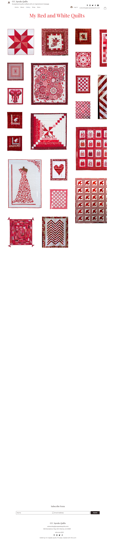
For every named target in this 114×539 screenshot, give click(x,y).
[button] (105, 8)
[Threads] (98, 5)
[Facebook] (95, 5)
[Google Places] (87, 5)
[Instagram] (90, 5)
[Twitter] (93, 5)
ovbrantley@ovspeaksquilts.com (90, 8)
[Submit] (95, 512)
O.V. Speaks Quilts (20, 1)
